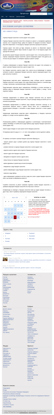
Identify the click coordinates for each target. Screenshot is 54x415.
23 (15, 217)
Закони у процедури (6, 311)
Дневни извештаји (32, 375)
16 (15, 213)
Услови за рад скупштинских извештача (7, 359)
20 (5, 217)
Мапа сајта (11, 16)
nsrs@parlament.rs (23, 412)
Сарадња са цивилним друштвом (31, 337)
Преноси (30, 346)
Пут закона (6, 332)
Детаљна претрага (20, 16)
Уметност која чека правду (31, 341)
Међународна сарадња (31, 283)
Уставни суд (6, 401)
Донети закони (7, 309)
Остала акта (6, 314)
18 (21, 213)
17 (18, 213)
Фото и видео (29, 291)
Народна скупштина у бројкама (6, 280)
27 (5, 221)
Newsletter (32, 236)
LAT (6, 16)
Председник (6, 388)
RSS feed (31, 238)
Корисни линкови (9, 385)
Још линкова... (7, 406)
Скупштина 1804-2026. (6, 298)
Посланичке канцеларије (31, 315)
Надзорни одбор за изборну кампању (32, 324)
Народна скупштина (28, 20)
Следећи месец (26, 197)
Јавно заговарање (32, 334)
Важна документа (38, 20)
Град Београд (7, 403)
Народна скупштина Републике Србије (12, 20)
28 (8, 221)
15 (12, 213)
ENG (2, 16)
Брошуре (5, 295)
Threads (7, 241)
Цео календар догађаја (33, 216)
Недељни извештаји (30, 377)
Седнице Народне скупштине (32, 349)
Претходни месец (4, 197)
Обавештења (7, 363)
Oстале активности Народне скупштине (30, 371)
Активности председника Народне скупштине (31, 361)
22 (12, 217)
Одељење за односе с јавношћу (7, 350)
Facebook (31, 233)
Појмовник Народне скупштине (30, 319)
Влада (5, 390)
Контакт (5, 303)
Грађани (30, 306)
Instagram (8, 233)
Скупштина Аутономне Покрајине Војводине (16, 392)
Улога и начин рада (7, 284)
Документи (6, 365)
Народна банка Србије (9, 399)
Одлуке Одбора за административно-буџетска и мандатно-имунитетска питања (8, 321)
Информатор (31, 289)
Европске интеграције (30, 286)
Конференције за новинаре (32, 365)
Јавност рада (17, 21)
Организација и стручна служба (7, 289)
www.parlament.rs (33, 412)
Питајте (29, 309)
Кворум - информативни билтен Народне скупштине (32, 330)
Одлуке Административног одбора (8, 329)
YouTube (7, 238)
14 (8, 213)
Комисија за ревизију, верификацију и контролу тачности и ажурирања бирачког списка (26, 396)
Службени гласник (8, 404)
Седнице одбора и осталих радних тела (32, 353)
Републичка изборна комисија (11, 394)
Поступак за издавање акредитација (7, 355)
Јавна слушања (32, 356)
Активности (31, 274)
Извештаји (6, 316)
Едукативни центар (30, 311)
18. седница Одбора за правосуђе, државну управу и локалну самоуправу (22, 267)
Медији (5, 346)
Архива (29, 380)
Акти (4, 306)
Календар (30, 280)
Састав (5, 277)
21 (8, 217)
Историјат (6, 301)
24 (18, 217)
